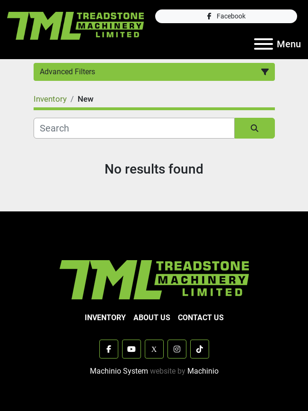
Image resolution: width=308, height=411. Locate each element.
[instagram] (176, 349)
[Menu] (263, 44)
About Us (151, 317)
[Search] (134, 128)
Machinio (203, 371)
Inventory (105, 317)
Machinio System (119, 371)
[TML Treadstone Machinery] (154, 279)
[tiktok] (199, 349)
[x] (154, 349)
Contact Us (201, 317)
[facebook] (226, 16)
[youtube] (131, 349)
